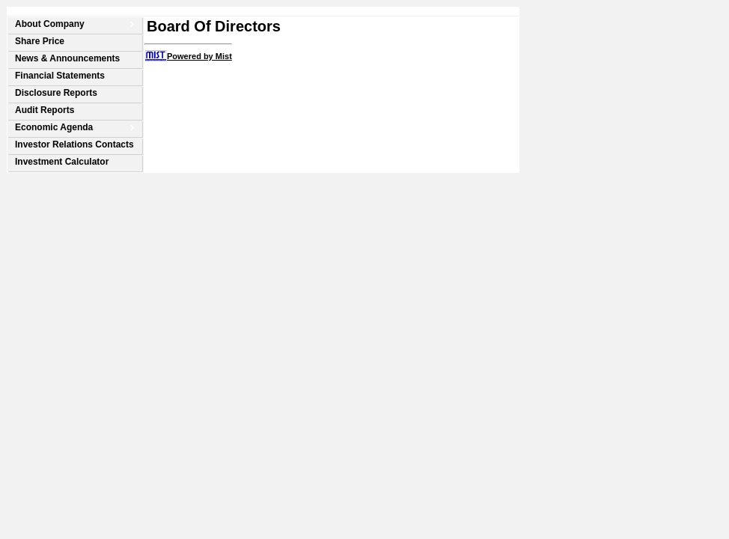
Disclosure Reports (56, 93)
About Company (50, 24)
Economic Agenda (54, 127)
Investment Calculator (62, 161)
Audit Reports (44, 110)
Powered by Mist (199, 56)
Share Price (39, 41)
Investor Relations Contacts (74, 144)
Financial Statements (60, 75)
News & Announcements (67, 58)
